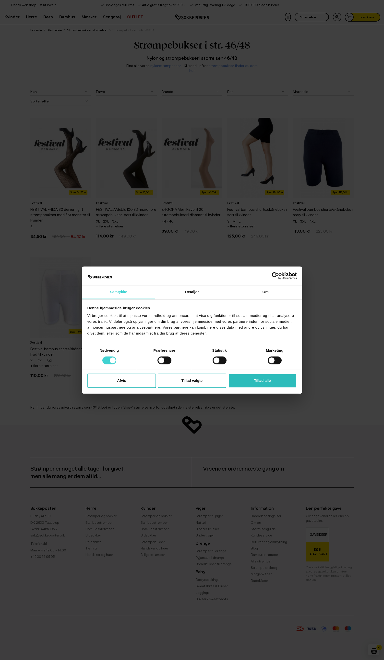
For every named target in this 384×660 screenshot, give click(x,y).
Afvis (121, 381)
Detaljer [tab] (192, 292)
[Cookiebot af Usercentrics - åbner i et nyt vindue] (275, 275)
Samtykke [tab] (118, 292)
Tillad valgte (192, 381)
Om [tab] (265, 292)
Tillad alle (262, 381)
